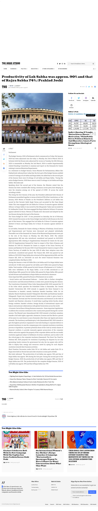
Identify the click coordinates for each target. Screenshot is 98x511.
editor (11, 85)
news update (90, 116)
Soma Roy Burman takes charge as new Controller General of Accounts (33, 379)
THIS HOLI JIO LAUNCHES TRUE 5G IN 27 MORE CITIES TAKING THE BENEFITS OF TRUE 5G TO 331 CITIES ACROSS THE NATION (81, 456)
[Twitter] (60, 64)
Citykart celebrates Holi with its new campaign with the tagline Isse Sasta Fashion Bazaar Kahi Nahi (16, 455)
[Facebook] (57, 64)
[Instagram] (86, 99)
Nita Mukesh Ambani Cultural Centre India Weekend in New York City (32, 382)
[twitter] (62, 399)
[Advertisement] (48, 31)
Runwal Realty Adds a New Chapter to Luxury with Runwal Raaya (31, 390)
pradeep (11, 398)
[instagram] (62, 64)
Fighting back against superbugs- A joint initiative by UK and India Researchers (36, 376)
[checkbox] (71, 496)
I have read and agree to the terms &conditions (82, 496)
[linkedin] (65, 64)
